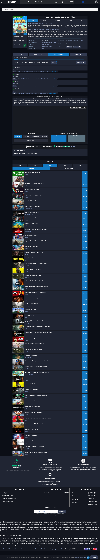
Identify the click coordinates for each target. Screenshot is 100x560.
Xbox (43, 48)
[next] (25, 34)
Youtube (66, 501)
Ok (88, 557)
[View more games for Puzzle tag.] (75, 47)
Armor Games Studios (47, 46)
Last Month (44, 145)
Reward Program (92, 504)
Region (24, 71)
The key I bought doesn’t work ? (10, 506)
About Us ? (4, 501)
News (70, 20)
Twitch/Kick (46, 501)
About (44, 20)
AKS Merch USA (92, 512)
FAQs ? (3, 509)
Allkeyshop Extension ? (7, 511)
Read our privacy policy (80, 557)
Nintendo (74, 512)
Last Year (27, 145)
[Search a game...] (50, 9)
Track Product (31, 149)
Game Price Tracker (93, 503)
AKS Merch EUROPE (93, 514)
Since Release (18, 145)
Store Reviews (91, 509)
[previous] (14, 34)
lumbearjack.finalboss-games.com (50, 42)
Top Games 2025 (92, 511)
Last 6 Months (35, 145)
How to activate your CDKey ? (9, 508)
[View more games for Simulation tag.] (69, 47)
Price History (23, 66)
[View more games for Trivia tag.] (79, 47)
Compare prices (52, 80)
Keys (53, 71)
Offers (16, 66)
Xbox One (70, 40)
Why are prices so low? (8, 504)
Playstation (75, 508)
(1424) (64, 156)
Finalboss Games (46, 44)
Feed (82, 20)
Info (33, 20)
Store (16, 71)
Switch (81, 40)
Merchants (46, 503)
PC (66, 40)
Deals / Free (91, 508)
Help (94, 557)
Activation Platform (42, 71)
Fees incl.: (80, 71)
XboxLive (57, 20)
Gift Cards (91, 506)
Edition (31, 71)
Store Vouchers (92, 501)
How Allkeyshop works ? (8, 503)
